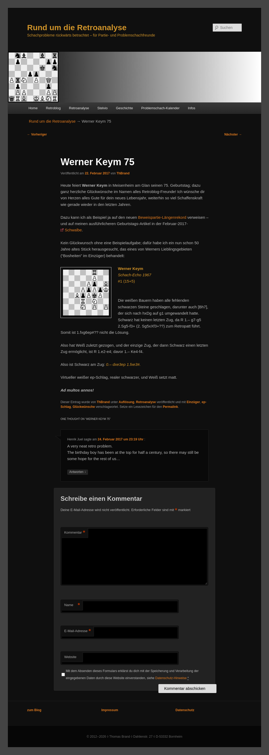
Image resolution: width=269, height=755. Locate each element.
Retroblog (53, 108)
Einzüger (193, 402)
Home (33, 108)
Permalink (170, 407)
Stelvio (102, 108)
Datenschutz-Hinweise (171, 678)
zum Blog (34, 710)
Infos (191, 108)
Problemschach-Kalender (160, 108)
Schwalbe (73, 230)
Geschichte (124, 108)
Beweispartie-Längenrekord (162, 217)
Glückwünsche (84, 407)
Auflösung (126, 402)
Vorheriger (37, 134)
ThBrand (123, 173)
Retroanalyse (79, 108)
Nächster (233, 134)
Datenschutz (184, 710)
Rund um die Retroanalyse (76, 27)
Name (72, 605)
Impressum (109, 710)
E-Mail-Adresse (77, 631)
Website (70, 657)
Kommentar (74, 533)
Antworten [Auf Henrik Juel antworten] (77, 472)
